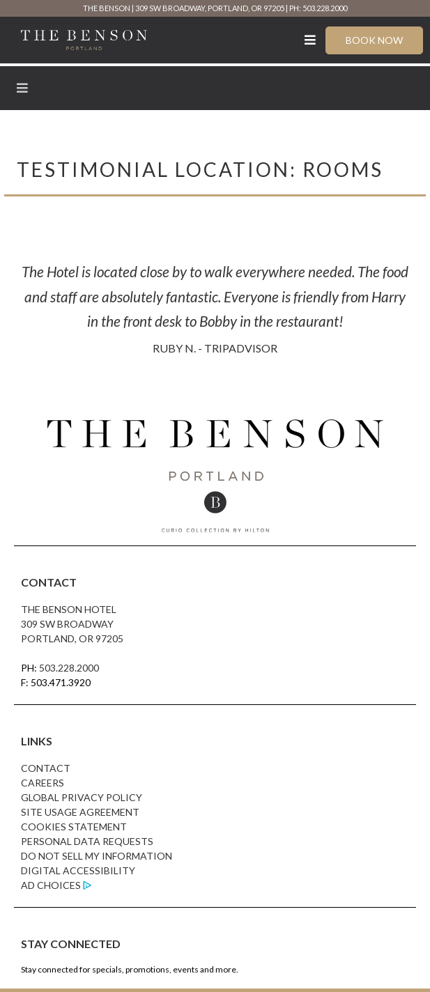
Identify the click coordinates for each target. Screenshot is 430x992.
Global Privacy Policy (81, 797)
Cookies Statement (74, 826)
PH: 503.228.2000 (318, 8)
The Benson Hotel (68, 609)
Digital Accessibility (78, 870)
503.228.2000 (69, 668)
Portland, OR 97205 (72, 638)
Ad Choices (51, 885)
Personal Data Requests (87, 841)
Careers (42, 783)
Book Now (374, 40)
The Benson (106, 8)
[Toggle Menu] (310, 40)
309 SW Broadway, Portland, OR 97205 (209, 8)
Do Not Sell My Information (96, 856)
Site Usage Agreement (80, 812)
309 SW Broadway (67, 624)
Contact (45, 768)
